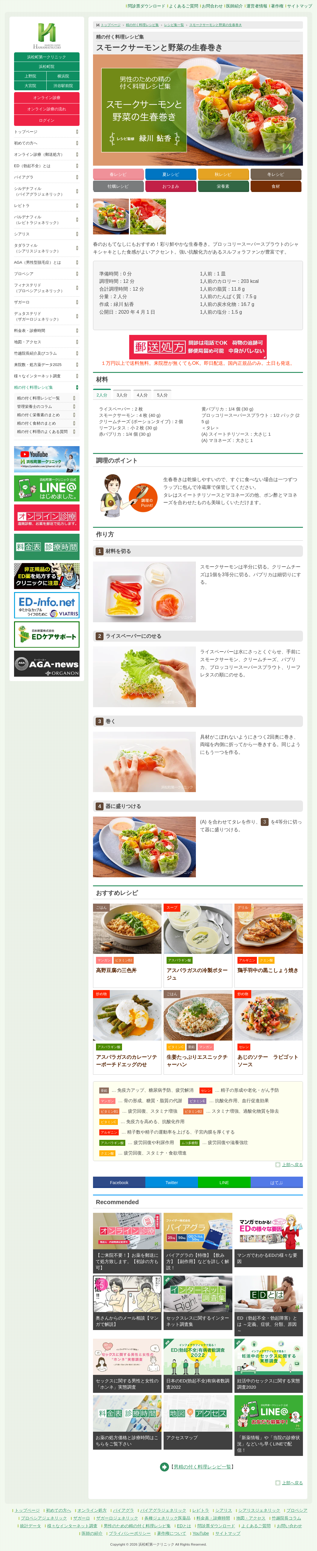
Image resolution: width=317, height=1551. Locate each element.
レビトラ (22, 205)
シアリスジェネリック (259, 1510)
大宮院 (30, 85)
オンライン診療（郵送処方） (39, 154)
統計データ (30, 1525)
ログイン (46, 120)
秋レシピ (223, 174)
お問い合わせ (289, 1525)
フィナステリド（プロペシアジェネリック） (39, 288)
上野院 (30, 76)
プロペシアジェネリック (44, 1518)
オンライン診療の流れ (46, 109)
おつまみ (170, 186)
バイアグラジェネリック (163, 1510)
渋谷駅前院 (63, 85)
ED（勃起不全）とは (32, 166)
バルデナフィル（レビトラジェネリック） (37, 220)
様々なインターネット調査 (37, 376)
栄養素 (223, 186)
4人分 (142, 395)
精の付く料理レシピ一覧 (38, 398)
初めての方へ (25, 143)
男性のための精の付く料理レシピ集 (137, 1525)
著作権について (171, 1533)
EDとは (184, 1525)
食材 (276, 186)
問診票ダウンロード (146, 6)
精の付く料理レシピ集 (33, 387)
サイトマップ (299, 6)
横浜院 (63, 76)
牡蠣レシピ (118, 186)
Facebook (119, 1182)
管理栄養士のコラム (34, 406)
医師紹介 (234, 6)
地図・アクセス (27, 342)
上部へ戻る (292, 1164)
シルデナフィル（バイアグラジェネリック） (39, 191)
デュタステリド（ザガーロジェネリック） (37, 316)
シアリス (22, 234)
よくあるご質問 (183, 6)
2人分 (102, 395)
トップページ (25, 131)
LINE (224, 1182)
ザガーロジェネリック (117, 1518)
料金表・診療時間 (29, 330)
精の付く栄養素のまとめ (38, 415)
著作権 (277, 6)
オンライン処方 (92, 1510)
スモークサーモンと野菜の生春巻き (215, 25)
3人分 (122, 395)
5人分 (162, 395)
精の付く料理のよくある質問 (42, 431)
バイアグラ (23, 177)
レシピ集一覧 (174, 25)
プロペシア (23, 274)
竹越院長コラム (286, 1518)
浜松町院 (46, 66)
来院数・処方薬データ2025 (38, 364)
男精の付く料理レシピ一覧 (202, 1466)
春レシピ (118, 174)
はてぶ (276, 1182)
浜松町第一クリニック (46, 57)
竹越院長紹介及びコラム (35, 353)
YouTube (201, 1533)
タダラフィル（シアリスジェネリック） (37, 248)
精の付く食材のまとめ (36, 423)
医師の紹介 (92, 1533)
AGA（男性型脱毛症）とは (37, 262)
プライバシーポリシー (130, 1533)
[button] (111, 216)
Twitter (172, 1182)
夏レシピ (170, 174)
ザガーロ (22, 302)
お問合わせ (212, 6)
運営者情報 (256, 6)
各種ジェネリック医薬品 (167, 1518)
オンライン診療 (46, 97)
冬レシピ (275, 174)
